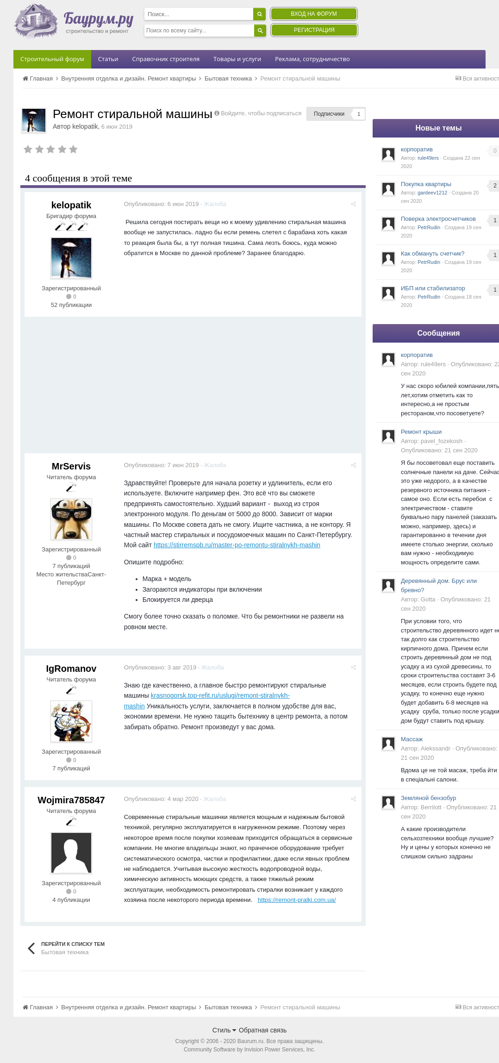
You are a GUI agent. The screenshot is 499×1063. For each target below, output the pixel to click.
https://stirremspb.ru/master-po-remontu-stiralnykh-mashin (237, 545)
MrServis (71, 466)
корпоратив (417, 149)
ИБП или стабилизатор (433, 288)
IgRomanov (71, 668)
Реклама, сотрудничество (312, 59)
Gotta (428, 599)
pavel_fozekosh (441, 441)
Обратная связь (263, 1030)
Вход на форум (314, 14)
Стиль (224, 1030)
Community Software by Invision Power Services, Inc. (249, 1049)
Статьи (108, 59)
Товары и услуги (237, 59)
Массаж (412, 739)
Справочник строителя (166, 59)
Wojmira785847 (71, 800)
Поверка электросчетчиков (438, 218)
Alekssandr (435, 748)
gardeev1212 (432, 192)
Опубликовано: (162, 203)
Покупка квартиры (426, 184)
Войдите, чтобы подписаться (261, 113)
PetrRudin (429, 227)
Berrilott (431, 807)
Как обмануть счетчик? (433, 253)
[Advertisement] (193, 388)
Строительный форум (52, 59)
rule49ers (428, 158)
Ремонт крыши (421, 431)
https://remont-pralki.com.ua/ (297, 899)
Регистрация (314, 30)
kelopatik (85, 126)
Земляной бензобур (428, 797)
